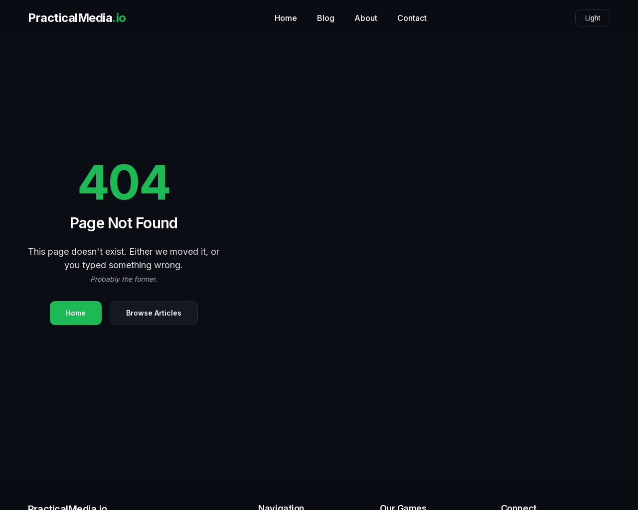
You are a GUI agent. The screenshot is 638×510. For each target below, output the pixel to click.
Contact (412, 18)
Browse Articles (153, 313)
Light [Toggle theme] (592, 18)
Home (286, 18)
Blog (325, 18)
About (365, 18)
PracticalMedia (77, 18)
